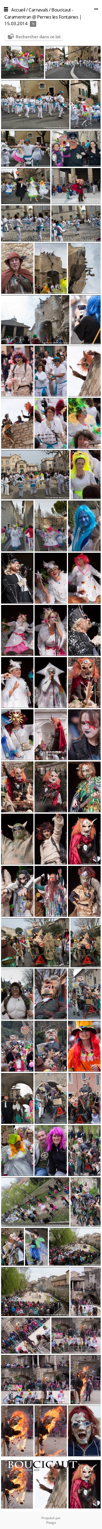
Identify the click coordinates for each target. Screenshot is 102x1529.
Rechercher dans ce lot (38, 36)
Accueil (18, 10)
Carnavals (38, 10)
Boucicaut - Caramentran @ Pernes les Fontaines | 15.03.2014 (42, 17)
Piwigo (51, 1522)
